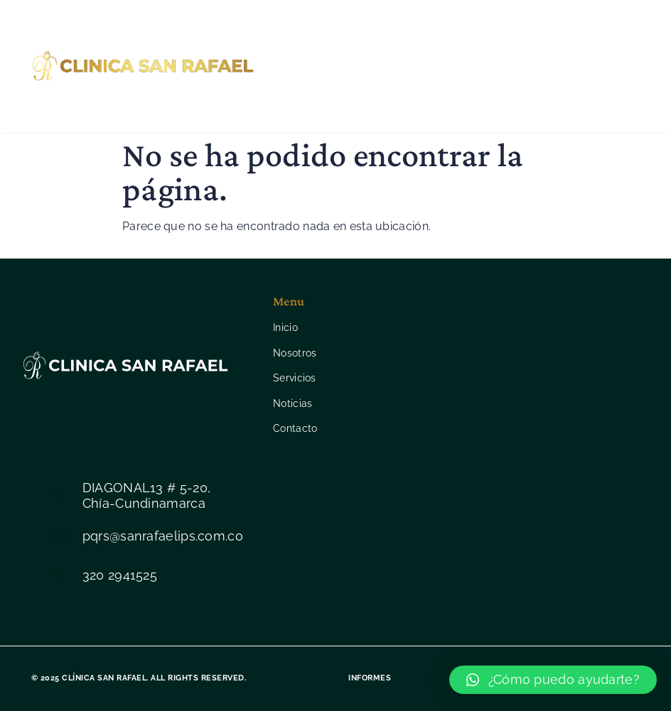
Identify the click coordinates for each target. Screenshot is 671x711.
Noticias (322, 94)
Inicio (303, 37)
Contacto (400, 94)
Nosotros (371, 37)
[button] (553, 680)
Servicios (452, 37)
